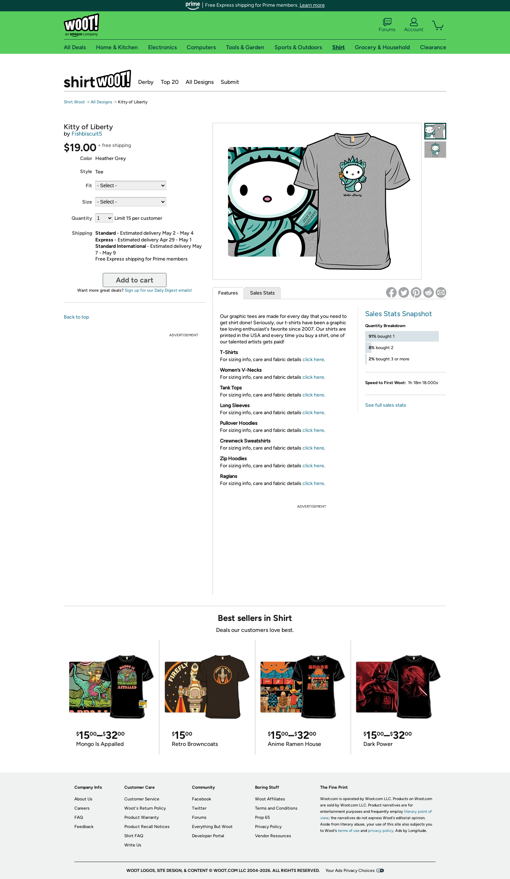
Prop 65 (262, 817)
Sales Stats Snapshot (398, 313)
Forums (387, 25)
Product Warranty (141, 817)
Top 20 (169, 82)
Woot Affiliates (270, 799)
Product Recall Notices (147, 826)
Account (413, 25)
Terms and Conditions (276, 808)
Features (228, 293)
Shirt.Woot (97, 78)
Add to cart (134, 280)
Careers (82, 808)
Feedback (84, 826)
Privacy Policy (268, 826)
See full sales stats (385, 405)
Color (86, 158)
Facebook (201, 799)
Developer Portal (208, 835)
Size (87, 202)
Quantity (82, 218)
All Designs (200, 82)
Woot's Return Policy (145, 808)
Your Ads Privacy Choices (350, 870)
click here (313, 359)
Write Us (132, 845)
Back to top (76, 317)
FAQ (78, 817)
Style (86, 172)
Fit (89, 186)
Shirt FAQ (133, 835)
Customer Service (141, 799)
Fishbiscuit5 (87, 133)
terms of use (348, 830)
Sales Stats (262, 293)
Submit (230, 82)
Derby (146, 82)
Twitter (199, 808)
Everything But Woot (212, 826)
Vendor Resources (273, 835)
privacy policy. (381, 830)
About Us (83, 799)
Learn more (312, 5)
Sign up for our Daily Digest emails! (158, 290)
